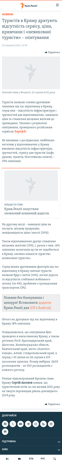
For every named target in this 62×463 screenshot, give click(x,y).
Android (44, 308)
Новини (7, 14)
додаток (45, 303)
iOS (32, 308)
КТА (31, 459)
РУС (43, 459)
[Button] (52, 52)
